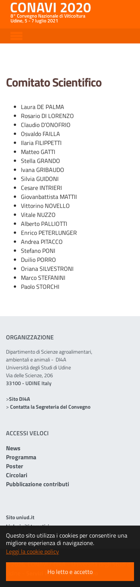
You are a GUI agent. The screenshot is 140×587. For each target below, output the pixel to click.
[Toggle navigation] (16, 34)
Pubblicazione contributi (37, 483)
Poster (14, 466)
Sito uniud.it (20, 517)
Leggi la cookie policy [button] (32, 551)
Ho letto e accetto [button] (70, 571)
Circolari (16, 474)
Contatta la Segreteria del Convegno (50, 407)
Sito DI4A (19, 399)
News (13, 448)
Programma (21, 457)
